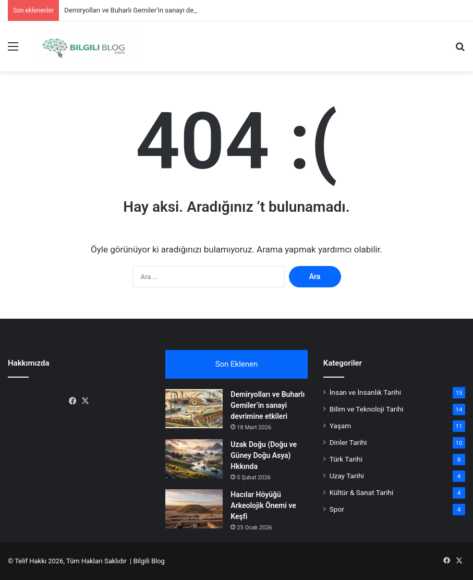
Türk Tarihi (346, 459)
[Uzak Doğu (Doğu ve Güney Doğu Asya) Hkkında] (194, 458)
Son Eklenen (236, 364)
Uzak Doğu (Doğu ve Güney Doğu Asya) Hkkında (264, 455)
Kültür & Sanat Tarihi (362, 492)
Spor (337, 509)
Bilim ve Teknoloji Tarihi (367, 409)
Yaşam (340, 425)
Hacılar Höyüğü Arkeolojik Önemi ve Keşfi (263, 505)
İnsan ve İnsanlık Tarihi (365, 392)
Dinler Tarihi (348, 442)
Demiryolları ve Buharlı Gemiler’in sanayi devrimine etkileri (150, 10)
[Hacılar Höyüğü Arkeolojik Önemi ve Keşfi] (194, 508)
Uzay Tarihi (347, 476)
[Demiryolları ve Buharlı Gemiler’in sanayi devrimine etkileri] (194, 408)
